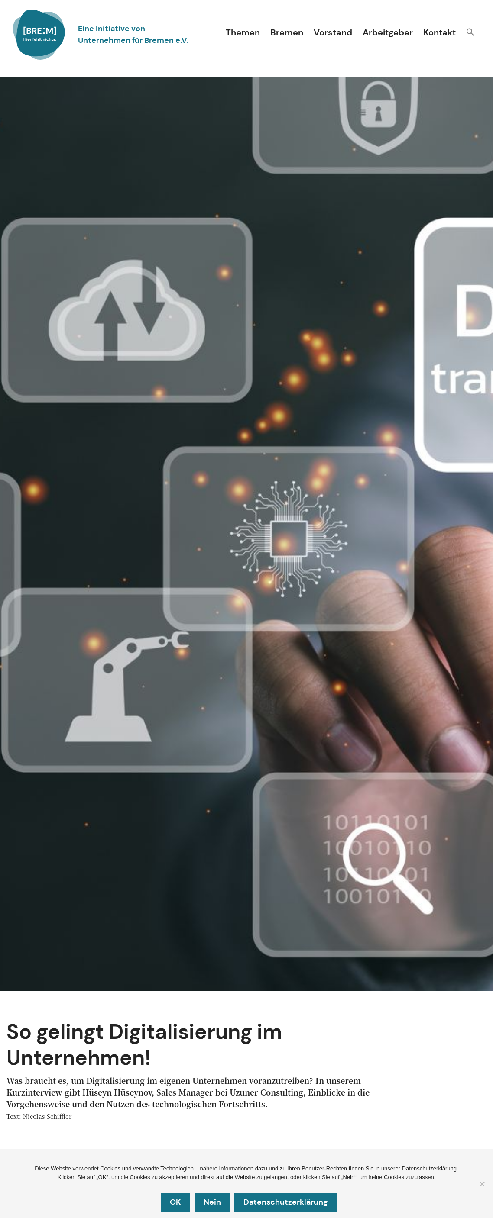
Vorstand (333, 32)
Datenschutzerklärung (285, 1202)
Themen (243, 32)
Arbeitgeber (388, 32)
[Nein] (482, 1184)
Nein (212, 1202)
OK (175, 1202)
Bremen (286, 32)
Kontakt (439, 32)
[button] (470, 33)
